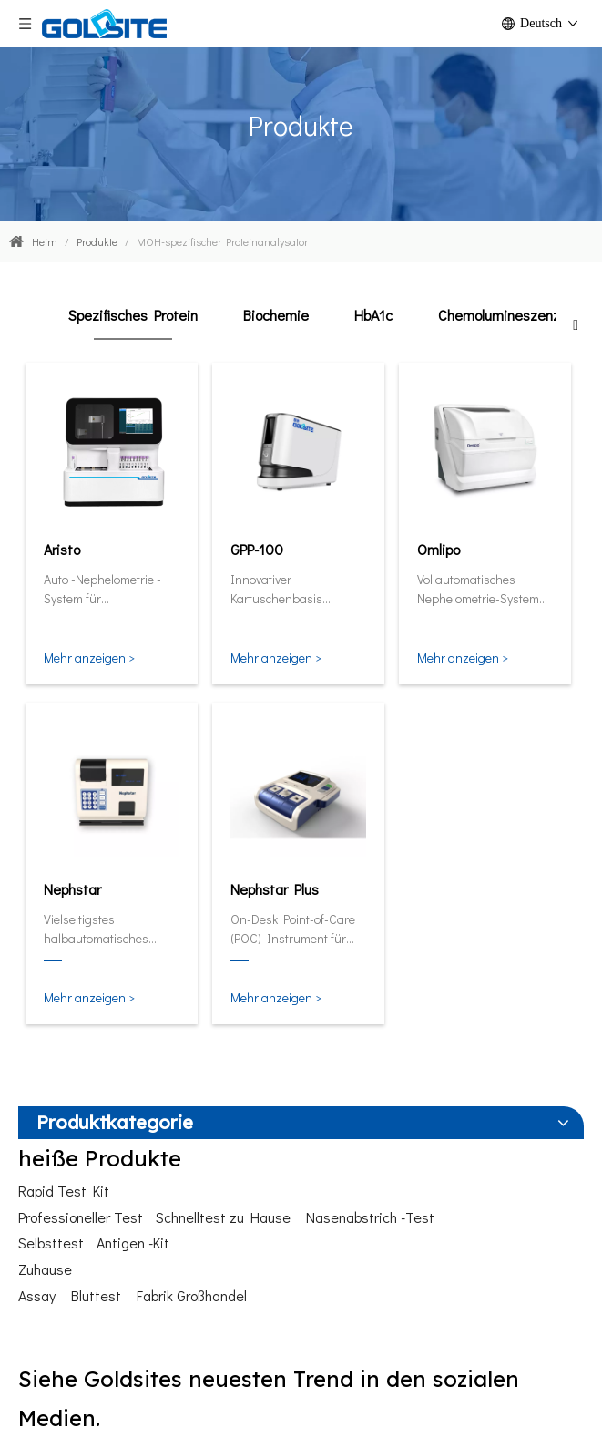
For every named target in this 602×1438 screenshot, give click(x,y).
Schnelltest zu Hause (223, 1217)
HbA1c (373, 314)
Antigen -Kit (133, 1242)
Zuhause (45, 1269)
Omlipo (438, 549)
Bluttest (96, 1295)
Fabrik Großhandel (192, 1295)
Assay (37, 1295)
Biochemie (276, 314)
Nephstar (72, 889)
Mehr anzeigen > (89, 657)
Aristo (62, 549)
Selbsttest (51, 1242)
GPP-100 (256, 549)
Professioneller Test (80, 1217)
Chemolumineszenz (499, 314)
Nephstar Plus (274, 889)
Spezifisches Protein (133, 314)
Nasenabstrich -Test (370, 1217)
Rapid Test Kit (63, 1190)
